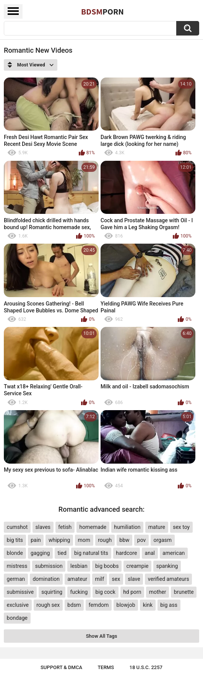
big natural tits (91, 553)
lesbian (79, 566)
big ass (168, 605)
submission (49, 566)
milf (99, 579)
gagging (40, 553)
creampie (138, 566)
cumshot (17, 527)
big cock (105, 592)
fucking (79, 592)
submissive (20, 592)
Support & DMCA (61, 667)
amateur (77, 579)
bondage (17, 618)
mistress (17, 566)
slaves (43, 527)
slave (134, 579)
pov (141, 540)
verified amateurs (168, 579)
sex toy (181, 527)
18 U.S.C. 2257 (146, 667)
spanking (167, 566)
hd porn (132, 592)
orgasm (163, 540)
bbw (124, 540)
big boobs (107, 566)
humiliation (127, 527)
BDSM (102, 11)
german (16, 579)
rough (105, 540)
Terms (105, 667)
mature (156, 527)
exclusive (18, 605)
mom (84, 540)
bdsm (74, 605)
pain (36, 540)
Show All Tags (101, 636)
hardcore (126, 553)
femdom (99, 605)
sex (116, 579)
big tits (15, 540)
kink (148, 605)
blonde (15, 553)
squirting (51, 592)
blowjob (126, 605)
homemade (93, 527)
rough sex (48, 605)
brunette (184, 592)
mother (157, 592)
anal (150, 553)
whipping (59, 540)
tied (61, 553)
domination (46, 579)
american (173, 553)
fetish (64, 527)
